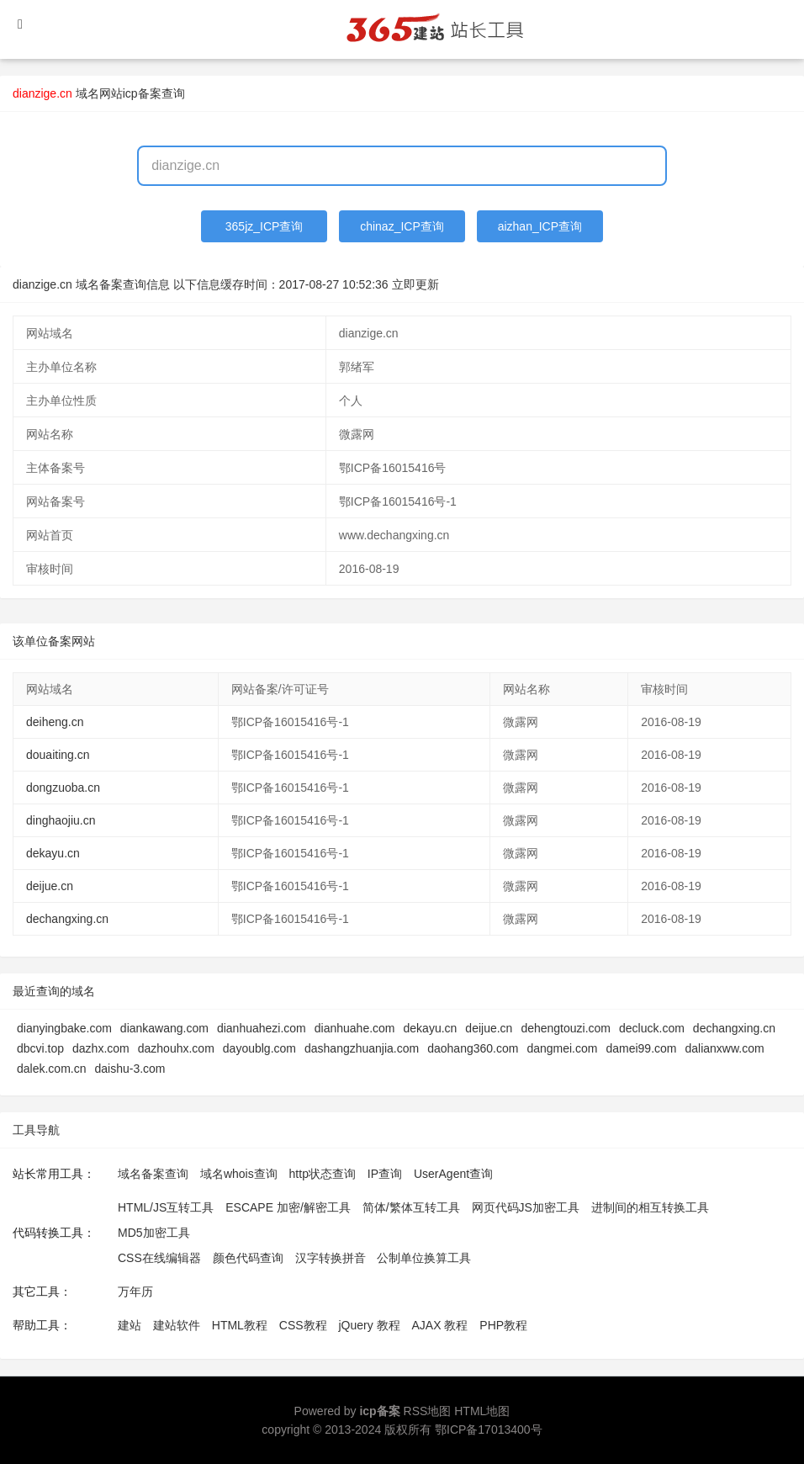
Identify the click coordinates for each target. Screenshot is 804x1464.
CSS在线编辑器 (159, 1258)
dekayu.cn (53, 853)
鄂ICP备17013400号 (488, 1429)
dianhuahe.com (355, 1028)
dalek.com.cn (51, 1068)
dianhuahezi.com (261, 1028)
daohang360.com (472, 1048)
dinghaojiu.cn (61, 820)
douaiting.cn (58, 754)
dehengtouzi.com (566, 1028)
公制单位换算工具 (424, 1258)
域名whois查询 (239, 1173)
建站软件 (176, 1325)
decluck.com (652, 1028)
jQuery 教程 (368, 1325)
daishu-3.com (129, 1068)
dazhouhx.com (176, 1048)
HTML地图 (482, 1411)
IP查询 (385, 1173)
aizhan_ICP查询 (540, 226)
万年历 (135, 1291)
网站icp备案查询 (142, 93)
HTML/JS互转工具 (166, 1207)
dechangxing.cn (67, 919)
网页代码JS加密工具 (525, 1207)
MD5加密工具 (154, 1232)
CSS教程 (303, 1325)
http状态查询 (322, 1173)
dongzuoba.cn (63, 787)
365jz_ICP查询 (264, 226)
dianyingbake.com (64, 1028)
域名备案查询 (153, 1173)
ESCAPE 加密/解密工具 (288, 1207)
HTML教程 (239, 1325)
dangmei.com (561, 1048)
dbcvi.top (40, 1048)
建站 (129, 1325)
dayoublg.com (259, 1048)
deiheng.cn (55, 722)
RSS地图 (428, 1411)
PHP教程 (503, 1325)
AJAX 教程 (440, 1325)
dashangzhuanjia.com (361, 1048)
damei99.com (641, 1048)
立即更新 (415, 284)
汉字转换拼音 (330, 1258)
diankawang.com (164, 1028)
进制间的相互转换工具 (650, 1207)
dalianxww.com (724, 1048)
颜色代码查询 (248, 1258)
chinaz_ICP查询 (402, 226)
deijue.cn (49, 886)
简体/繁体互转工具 (411, 1207)
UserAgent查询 (453, 1173)
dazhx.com (101, 1048)
